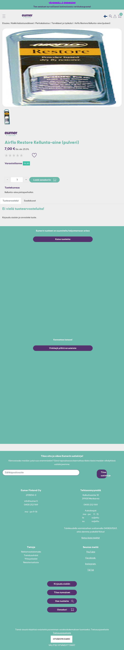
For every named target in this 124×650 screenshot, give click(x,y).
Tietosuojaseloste (62, 633)
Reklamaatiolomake (31, 551)
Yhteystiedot (31, 559)
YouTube (90, 551)
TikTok (90, 570)
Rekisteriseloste (31, 562)
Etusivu (6, 23)
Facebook (90, 558)
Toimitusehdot (31, 555)
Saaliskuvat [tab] (30, 200)
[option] (62, 67)
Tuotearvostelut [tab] (11, 200)
